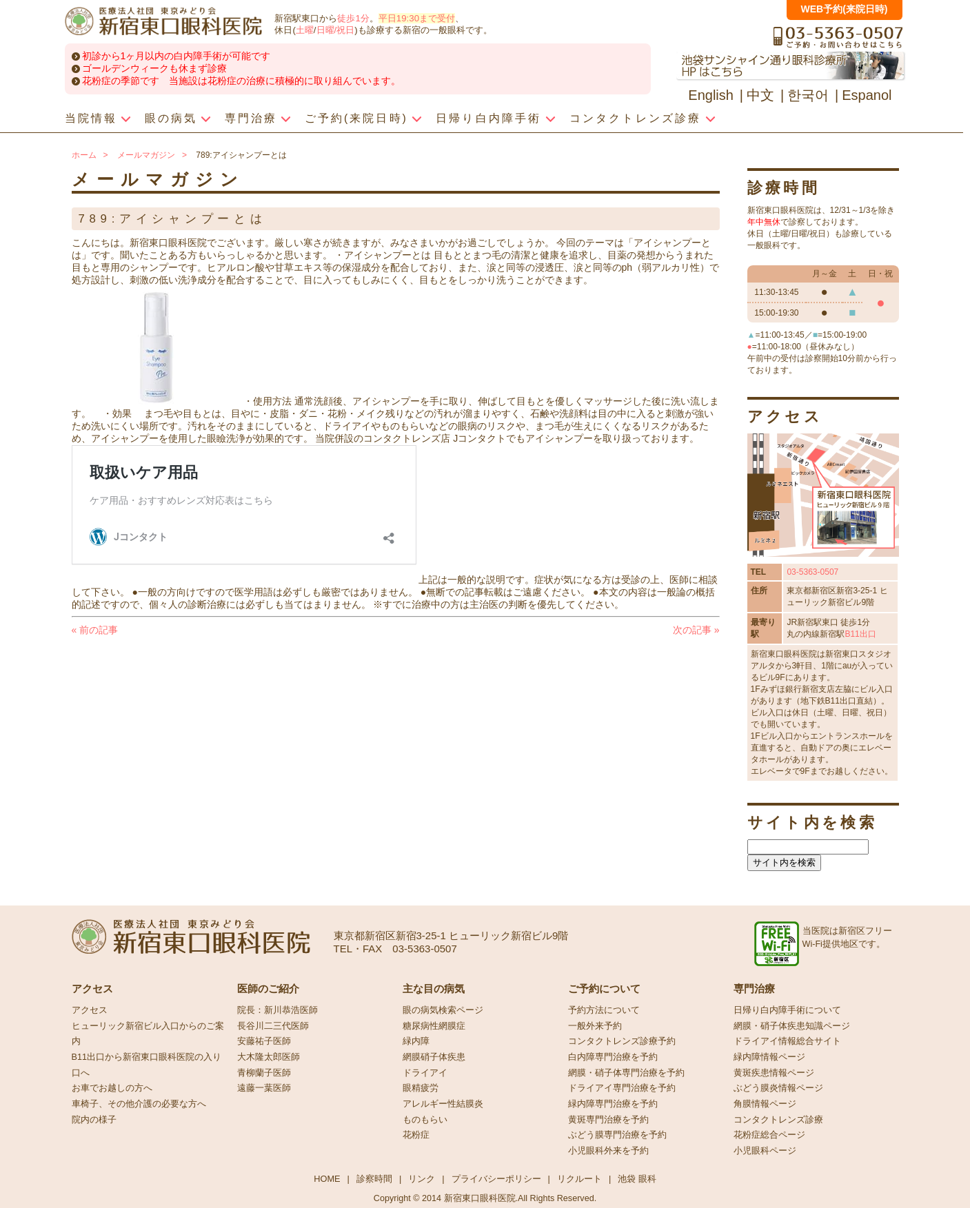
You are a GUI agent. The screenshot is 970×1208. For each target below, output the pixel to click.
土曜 (305, 30)
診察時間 (374, 1179)
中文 (760, 95)
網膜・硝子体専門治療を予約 (626, 1073)
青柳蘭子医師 (264, 1073)
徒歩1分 (353, 18)
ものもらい (425, 1120)
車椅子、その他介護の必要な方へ (139, 1104)
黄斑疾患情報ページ (774, 1073)
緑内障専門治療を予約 (613, 1104)
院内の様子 (94, 1120)
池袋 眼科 (637, 1179)
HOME (327, 1179)
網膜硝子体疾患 (434, 1057)
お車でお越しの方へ (112, 1088)
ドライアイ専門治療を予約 (622, 1088)
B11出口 (860, 634)
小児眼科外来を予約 (608, 1151)
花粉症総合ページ (769, 1135)
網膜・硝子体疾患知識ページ (792, 1026)
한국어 (808, 95)
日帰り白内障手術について (787, 1010)
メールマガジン (146, 155)
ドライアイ (425, 1073)
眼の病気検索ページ (443, 1010)
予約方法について (604, 1010)
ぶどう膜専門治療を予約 (617, 1135)
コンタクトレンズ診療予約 (622, 1041)
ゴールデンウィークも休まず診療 (154, 68)
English (711, 95)
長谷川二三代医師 (273, 1026)
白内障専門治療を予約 (613, 1057)
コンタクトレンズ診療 (778, 1120)
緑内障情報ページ (769, 1057)
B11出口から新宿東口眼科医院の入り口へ (146, 1065)
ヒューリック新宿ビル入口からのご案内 (148, 1034)
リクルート (579, 1179)
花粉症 (416, 1135)
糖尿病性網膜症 (434, 1026)
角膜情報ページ (765, 1104)
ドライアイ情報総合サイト (787, 1041)
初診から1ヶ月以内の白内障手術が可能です (176, 55)
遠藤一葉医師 (264, 1088)
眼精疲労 (420, 1088)
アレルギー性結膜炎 (443, 1104)
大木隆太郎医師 (268, 1057)
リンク (421, 1179)
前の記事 (95, 629)
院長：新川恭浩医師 (277, 1010)
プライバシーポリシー (496, 1179)
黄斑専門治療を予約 (608, 1120)
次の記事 (696, 629)
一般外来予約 (595, 1026)
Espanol (866, 95)
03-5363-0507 (812, 572)
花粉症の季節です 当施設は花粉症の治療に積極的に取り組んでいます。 (241, 80)
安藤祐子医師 (264, 1041)
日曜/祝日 (335, 30)
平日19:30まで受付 (416, 18)
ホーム (84, 155)
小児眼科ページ (765, 1151)
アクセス (90, 1010)
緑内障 (416, 1041)
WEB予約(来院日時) (844, 8)
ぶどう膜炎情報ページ (778, 1088)
